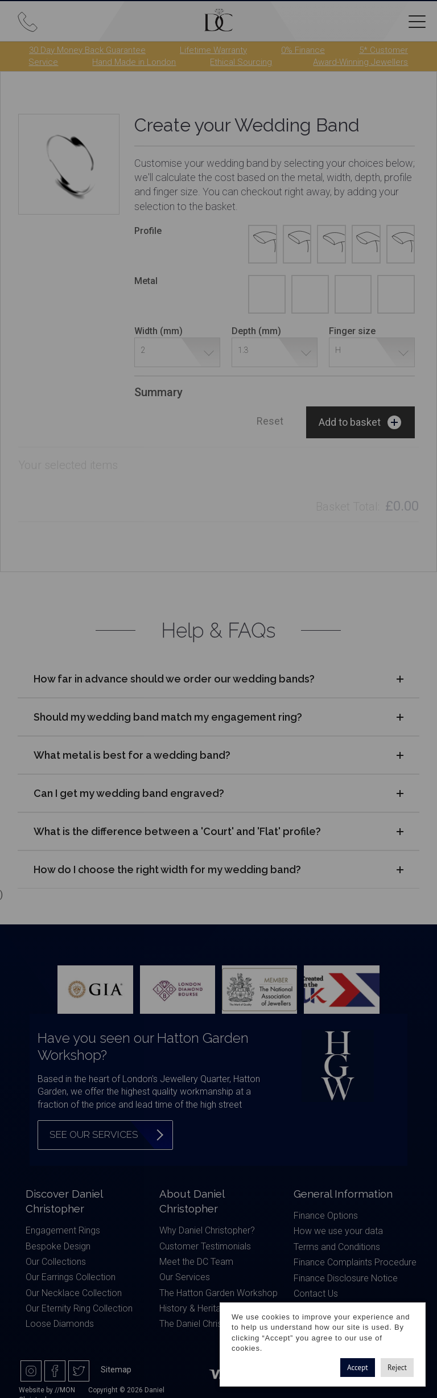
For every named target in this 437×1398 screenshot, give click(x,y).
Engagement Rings (63, 1230)
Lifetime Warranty (213, 50)
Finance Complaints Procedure (355, 1262)
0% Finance (303, 50)
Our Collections (56, 1261)
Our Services (184, 1277)
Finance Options (326, 1215)
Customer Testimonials (205, 1246)
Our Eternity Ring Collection (79, 1308)
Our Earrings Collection (71, 1277)
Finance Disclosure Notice (346, 1278)
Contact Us (316, 1293)
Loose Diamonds (60, 1323)
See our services (94, 1134)
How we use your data (338, 1231)
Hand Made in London (134, 62)
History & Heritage (195, 1308)
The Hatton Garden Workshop (218, 1293)
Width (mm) (158, 331)
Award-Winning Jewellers (360, 62)
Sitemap (116, 1369)
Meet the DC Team (196, 1261)
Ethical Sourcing (241, 62)
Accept (357, 1367)
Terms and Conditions (337, 1246)
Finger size (352, 331)
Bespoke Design (58, 1246)
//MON (65, 1390)
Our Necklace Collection (74, 1293)
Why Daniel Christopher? (207, 1230)
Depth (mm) (256, 331)
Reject (397, 1367)
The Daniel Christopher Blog (214, 1323)
